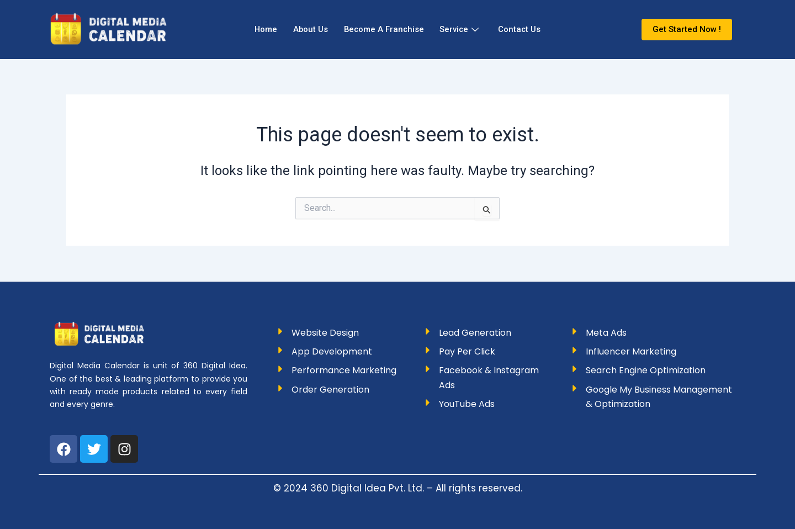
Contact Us (522, 29)
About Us (308, 29)
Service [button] (461, 29)
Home (262, 29)
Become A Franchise (384, 29)
